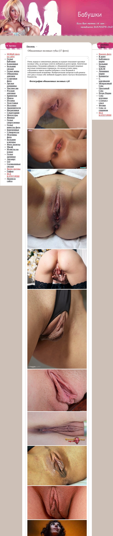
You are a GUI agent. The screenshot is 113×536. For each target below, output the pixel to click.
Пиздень (31, 46)
